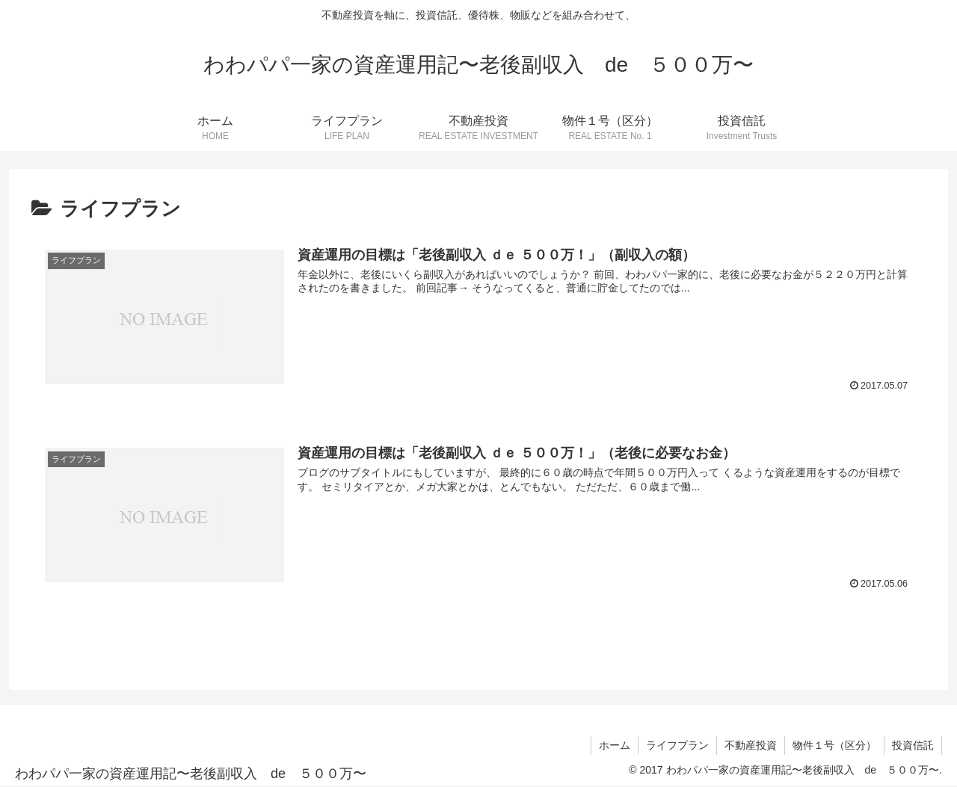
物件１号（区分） (834, 745)
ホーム (614, 745)
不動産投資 (750, 745)
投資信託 (913, 745)
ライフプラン (677, 745)
